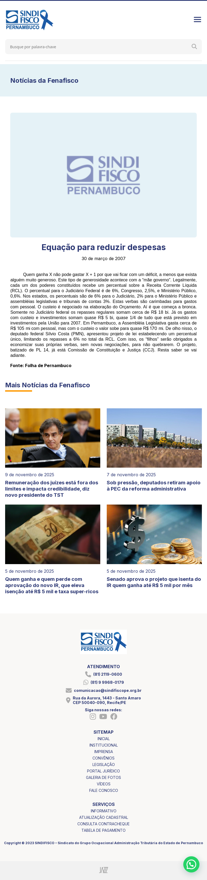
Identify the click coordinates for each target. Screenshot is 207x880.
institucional (103, 745)
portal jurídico (103, 771)
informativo (103, 811)
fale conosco (103, 790)
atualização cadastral (103, 817)
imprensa (103, 751)
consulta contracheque (103, 824)
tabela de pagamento (103, 830)
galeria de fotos (103, 777)
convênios (103, 758)
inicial (104, 738)
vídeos (104, 784)
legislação (103, 764)
